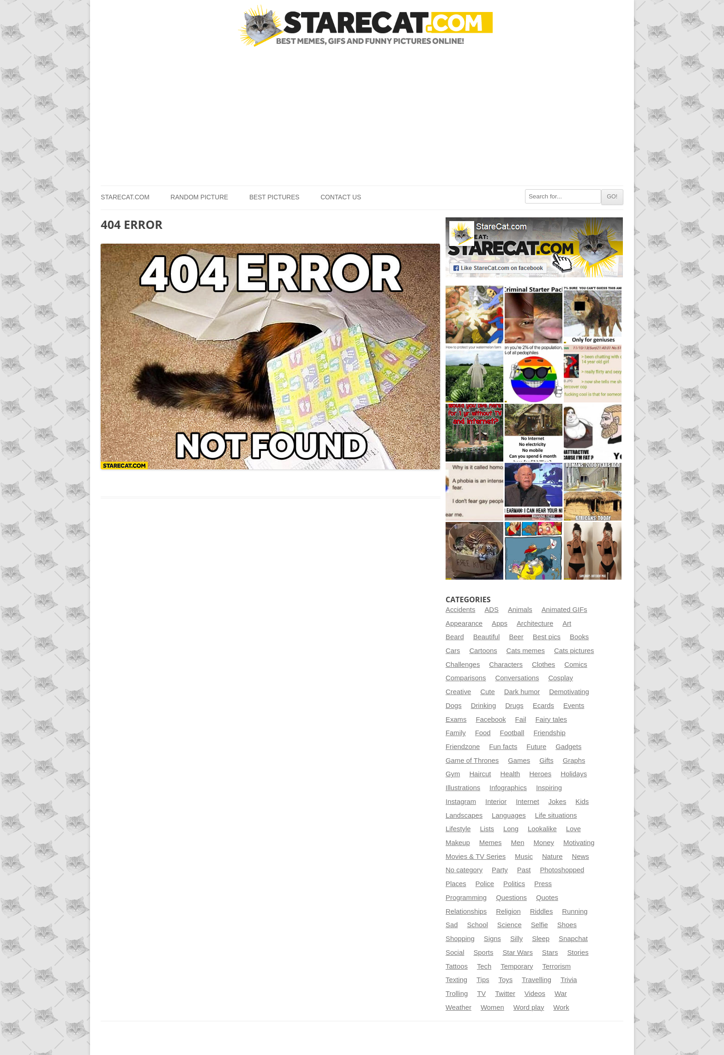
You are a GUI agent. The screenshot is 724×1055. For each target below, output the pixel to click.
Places (456, 883)
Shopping (460, 938)
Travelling (536, 979)
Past (524, 870)
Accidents (460, 609)
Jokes (558, 801)
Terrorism (556, 966)
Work (561, 1007)
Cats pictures (574, 650)
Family (456, 733)
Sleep (540, 938)
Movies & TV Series (476, 856)
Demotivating (569, 691)
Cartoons (483, 650)
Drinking (483, 705)
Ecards (543, 705)
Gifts (546, 760)
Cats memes (526, 650)
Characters (506, 664)
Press (543, 883)
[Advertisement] (362, 116)
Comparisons (466, 678)
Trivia (569, 979)
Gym (453, 774)
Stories (577, 952)
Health (510, 774)
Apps (499, 623)
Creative (458, 691)
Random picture (199, 197)
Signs (492, 938)
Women (492, 1007)
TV (481, 993)
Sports (483, 952)
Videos (535, 993)
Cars (453, 650)
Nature (552, 856)
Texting (456, 979)
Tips (483, 979)
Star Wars (517, 952)
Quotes (547, 897)
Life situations (556, 815)
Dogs (454, 705)
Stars (550, 952)
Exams (456, 719)
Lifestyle (458, 829)
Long (511, 829)
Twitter (505, 993)
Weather (458, 1007)
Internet (527, 801)
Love (573, 829)
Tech (484, 966)
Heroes (540, 774)
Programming (466, 897)
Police (485, 883)
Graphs (574, 760)
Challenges (463, 664)
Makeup (458, 842)
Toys (506, 979)
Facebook (491, 719)
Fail (520, 719)
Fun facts (503, 746)
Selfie (539, 925)
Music (524, 856)
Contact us (340, 197)
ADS (491, 609)
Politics (514, 883)
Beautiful (486, 637)
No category (464, 870)
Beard (455, 637)
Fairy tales (551, 719)
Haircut (480, 774)
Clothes (543, 664)
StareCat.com (125, 197)
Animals (520, 609)
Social (455, 952)
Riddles (541, 911)
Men (518, 842)
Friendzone (463, 746)
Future (536, 746)
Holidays (574, 774)
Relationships (466, 911)
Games (519, 760)
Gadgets (568, 746)
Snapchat (573, 938)
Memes (490, 842)
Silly (516, 938)
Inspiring (549, 787)
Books (579, 637)
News (580, 856)
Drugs (514, 705)
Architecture (535, 623)
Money (543, 842)
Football (512, 733)
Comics (575, 664)
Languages (508, 815)
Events (573, 705)
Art (566, 623)
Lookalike (542, 829)
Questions (511, 897)
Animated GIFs (564, 609)
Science (509, 925)
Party (500, 870)
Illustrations (463, 787)
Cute (487, 691)
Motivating (579, 842)
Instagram (461, 801)
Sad (452, 925)
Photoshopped (562, 870)
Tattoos (457, 966)
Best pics (547, 637)
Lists (487, 829)
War (561, 993)
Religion (508, 911)
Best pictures (274, 197)
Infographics (508, 787)
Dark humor (522, 691)
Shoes (567, 925)
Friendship (549, 733)
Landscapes (464, 815)
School (477, 925)
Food (483, 733)
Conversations (517, 678)
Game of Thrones (472, 760)
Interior (496, 801)
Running (574, 911)
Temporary (517, 966)
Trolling (457, 993)
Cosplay (560, 678)
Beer (516, 637)
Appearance (464, 623)
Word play (528, 1007)
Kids (582, 801)
